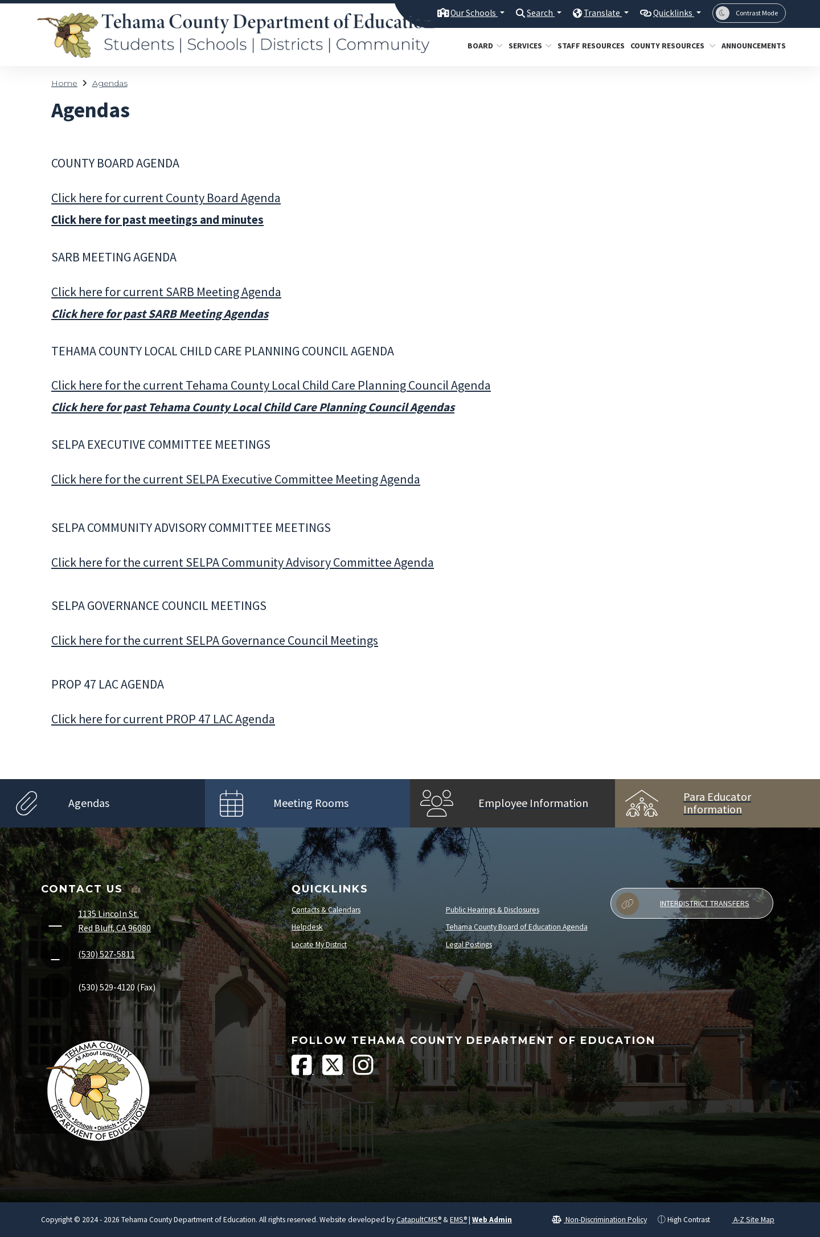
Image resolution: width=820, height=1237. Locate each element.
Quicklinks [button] (670, 12)
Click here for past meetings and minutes (157, 219)
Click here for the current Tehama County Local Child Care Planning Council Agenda (271, 385)
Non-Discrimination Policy (599, 1219)
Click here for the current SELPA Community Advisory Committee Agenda (242, 562)
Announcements (750, 45)
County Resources (668, 45)
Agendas (110, 83)
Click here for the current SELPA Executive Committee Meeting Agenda (235, 479)
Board (483, 45)
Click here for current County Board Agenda (166, 198)
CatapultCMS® (418, 1219)
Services (528, 45)
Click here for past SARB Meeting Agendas (159, 313)
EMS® (458, 1219)
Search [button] (528, 12)
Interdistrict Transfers (682, 903)
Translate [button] (594, 12)
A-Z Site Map (747, 1219)
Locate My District (319, 944)
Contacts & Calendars (326, 910)
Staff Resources (587, 45)
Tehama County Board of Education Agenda (517, 927)
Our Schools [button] (456, 12)
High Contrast (688, 1219)
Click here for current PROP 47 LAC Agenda (163, 719)
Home (64, 83)
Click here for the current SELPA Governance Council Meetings (214, 640)
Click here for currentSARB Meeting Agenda (166, 292)
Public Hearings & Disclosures (492, 910)
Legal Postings (469, 944)
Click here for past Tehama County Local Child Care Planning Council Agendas (252, 407)
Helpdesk (307, 927)
